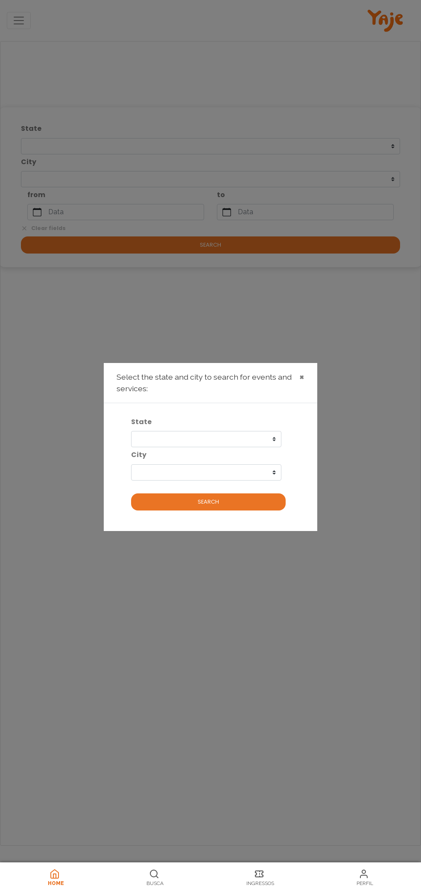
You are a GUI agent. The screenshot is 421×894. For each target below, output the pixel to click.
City (138, 455)
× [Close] (301, 376)
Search (208, 501)
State (141, 422)
